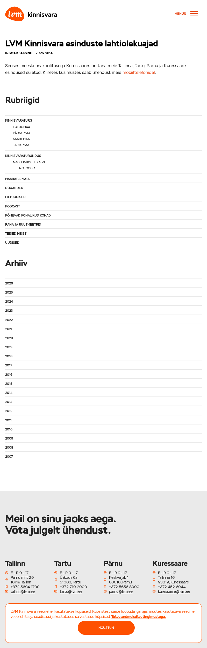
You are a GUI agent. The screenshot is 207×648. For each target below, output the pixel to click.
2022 (9, 320)
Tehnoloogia (24, 168)
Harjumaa (21, 127)
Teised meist (15, 234)
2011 (8, 420)
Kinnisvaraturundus (23, 156)
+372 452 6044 (171, 586)
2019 (8, 347)
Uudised (12, 243)
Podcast (12, 206)
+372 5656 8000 (124, 586)
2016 (8, 375)
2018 (8, 356)
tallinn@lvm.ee (23, 591)
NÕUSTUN (106, 628)
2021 (8, 329)
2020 (9, 338)
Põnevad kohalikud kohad (28, 215)
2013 (8, 402)
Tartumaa (21, 145)
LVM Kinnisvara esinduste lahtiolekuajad (81, 43)
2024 (9, 301)
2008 (9, 447)
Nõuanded (14, 188)
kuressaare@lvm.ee (174, 591)
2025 (9, 292)
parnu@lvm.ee (121, 591)
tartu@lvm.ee (71, 591)
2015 (8, 384)
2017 (8, 365)
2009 (9, 438)
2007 (9, 457)
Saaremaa (21, 139)
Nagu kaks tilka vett (31, 162)
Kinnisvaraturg (18, 121)
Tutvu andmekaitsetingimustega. (138, 616)
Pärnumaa (21, 133)
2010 (8, 429)
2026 (9, 283)
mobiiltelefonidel (139, 72)
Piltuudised (15, 197)
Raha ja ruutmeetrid (23, 224)
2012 (8, 411)
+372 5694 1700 (25, 586)
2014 (8, 393)
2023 (9, 311)
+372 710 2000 (73, 586)
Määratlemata (17, 179)
